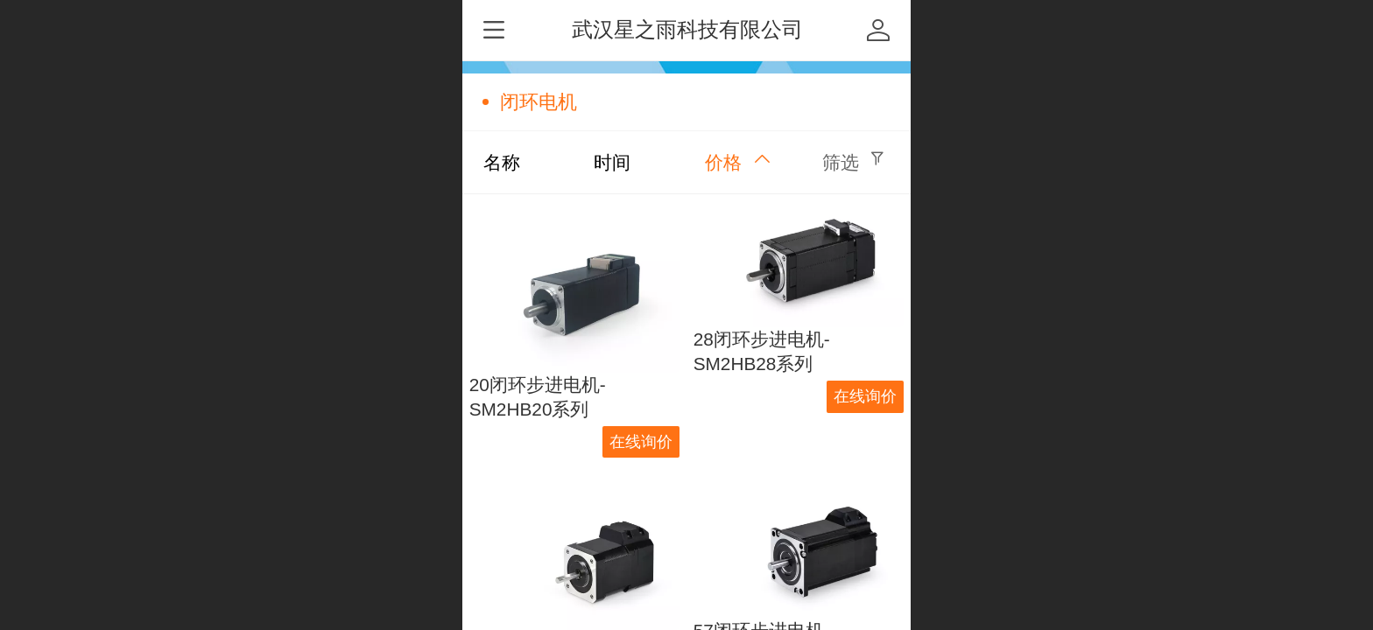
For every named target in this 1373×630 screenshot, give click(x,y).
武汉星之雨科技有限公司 (687, 29)
